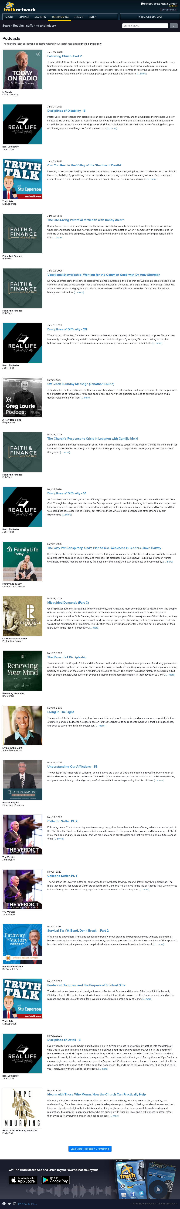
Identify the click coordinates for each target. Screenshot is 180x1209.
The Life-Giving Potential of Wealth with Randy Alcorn (85, 220)
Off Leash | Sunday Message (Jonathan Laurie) (80, 384)
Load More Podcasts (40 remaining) (90, 1148)
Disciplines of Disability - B (66, 111)
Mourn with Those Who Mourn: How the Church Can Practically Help (96, 1094)
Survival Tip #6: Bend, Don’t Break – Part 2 (78, 931)
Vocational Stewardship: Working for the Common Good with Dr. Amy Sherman (103, 275)
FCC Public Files (27, 1204)
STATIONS (40, 17)
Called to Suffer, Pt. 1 (62, 876)
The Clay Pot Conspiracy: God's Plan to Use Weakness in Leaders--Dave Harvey (104, 548)
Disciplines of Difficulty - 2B (67, 329)
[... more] (141, 73)
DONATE (78, 17)
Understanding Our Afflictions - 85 (72, 767)
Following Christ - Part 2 (64, 56)
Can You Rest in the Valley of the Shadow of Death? (84, 165)
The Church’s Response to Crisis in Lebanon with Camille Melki (92, 439)
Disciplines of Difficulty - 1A (66, 493)
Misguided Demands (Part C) (68, 603)
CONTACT (23, 17)
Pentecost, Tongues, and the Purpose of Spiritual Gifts (86, 985)
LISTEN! (92, 17)
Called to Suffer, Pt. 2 (62, 821)
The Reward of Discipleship (67, 657)
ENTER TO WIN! (169, 10)
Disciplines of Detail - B (64, 1040)
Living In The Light (60, 712)
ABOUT (9, 17)
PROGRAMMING (60, 17)
